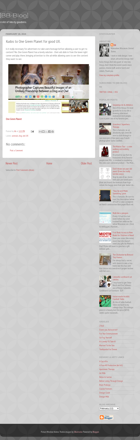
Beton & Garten (105, 377)
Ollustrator (78, 431)
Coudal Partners (105, 388)
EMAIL (110, 92)
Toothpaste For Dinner (108, 349)
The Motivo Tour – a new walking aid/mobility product (122, 149)
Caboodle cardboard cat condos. (122, 278)
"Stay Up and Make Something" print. (120, 192)
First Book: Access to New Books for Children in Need (123, 234)
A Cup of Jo (103, 361)
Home (49, 163)
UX (27, 135)
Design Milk (104, 396)
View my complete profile (109, 75)
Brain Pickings (104, 384)
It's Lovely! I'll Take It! (107, 341)
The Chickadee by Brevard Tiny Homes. (123, 256)
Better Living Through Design (111, 380)
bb (115, 45)
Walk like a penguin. (120, 213)
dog (20, 135)
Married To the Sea (106, 345)
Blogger (96, 431)
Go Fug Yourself (105, 337)
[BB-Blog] (14, 15)
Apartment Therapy (106, 369)
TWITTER (102, 92)
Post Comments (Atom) (25, 170)
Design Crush (104, 392)
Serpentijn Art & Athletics (123, 104)
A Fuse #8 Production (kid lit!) (111, 365)
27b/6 (101, 325)
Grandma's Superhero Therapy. (121, 125)
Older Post (86, 163)
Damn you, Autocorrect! (108, 329)
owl (24, 135)
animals (15, 135)
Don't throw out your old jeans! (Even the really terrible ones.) (122, 171)
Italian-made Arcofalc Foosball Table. (121, 298)
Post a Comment (16, 150)
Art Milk (102, 373)
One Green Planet (14, 119)
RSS (116, 92)
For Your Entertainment (108, 333)
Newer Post (12, 163)
